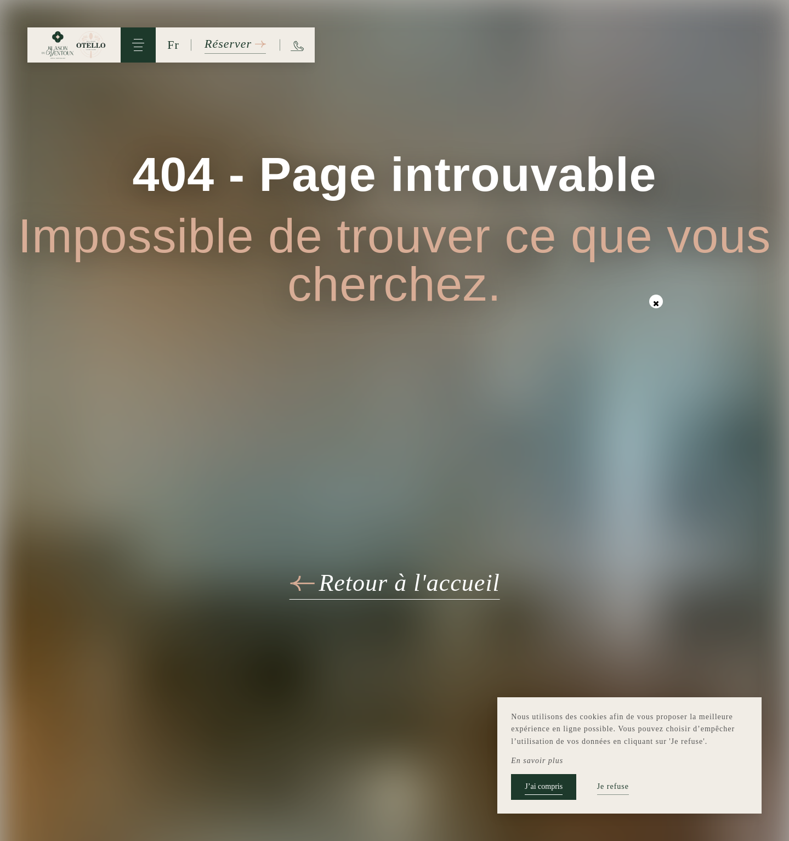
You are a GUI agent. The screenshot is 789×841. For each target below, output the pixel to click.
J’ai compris (544, 786)
